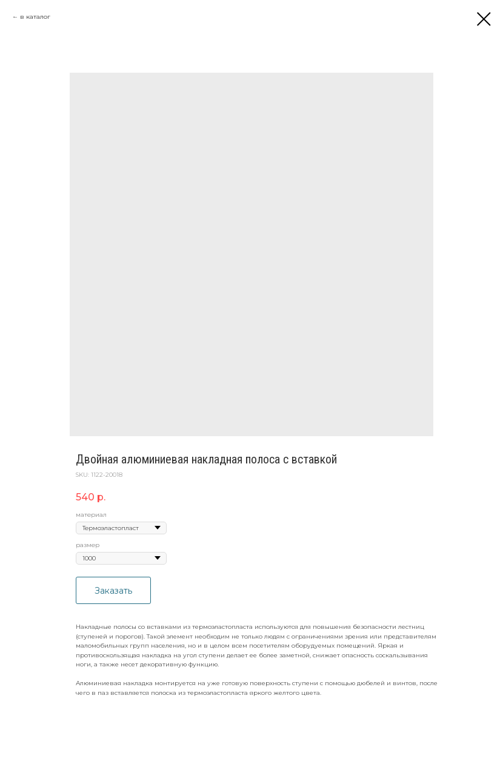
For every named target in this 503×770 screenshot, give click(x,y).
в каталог (35, 17)
